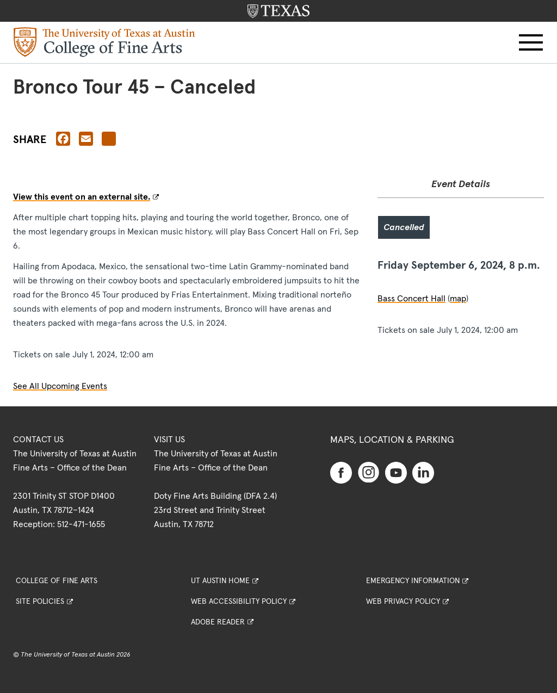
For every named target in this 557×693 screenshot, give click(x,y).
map (458, 298)
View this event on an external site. (81, 197)
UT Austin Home (220, 581)
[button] (531, 42)
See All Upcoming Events (60, 386)
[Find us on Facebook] (341, 472)
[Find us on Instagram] (369, 471)
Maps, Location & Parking (392, 440)
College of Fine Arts (56, 581)
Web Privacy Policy (403, 601)
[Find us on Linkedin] (423, 472)
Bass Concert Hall (411, 298)
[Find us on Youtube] (396, 472)
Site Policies (40, 601)
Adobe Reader (218, 622)
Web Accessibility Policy (239, 601)
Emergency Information (413, 581)
